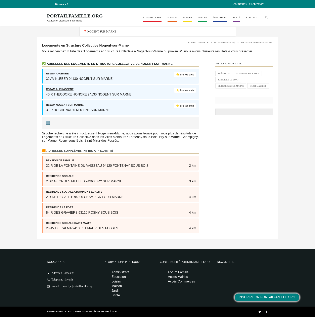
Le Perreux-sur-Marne (231, 86)
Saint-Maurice (258, 86)
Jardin (202, 17)
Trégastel (224, 73)
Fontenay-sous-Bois (247, 73)
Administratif (152, 17)
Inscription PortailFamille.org (267, 297)
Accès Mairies (178, 276)
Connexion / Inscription (248, 4)
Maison (172, 17)
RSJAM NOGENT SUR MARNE (65, 104)
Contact (252, 17)
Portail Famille (198, 42)
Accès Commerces (181, 281)
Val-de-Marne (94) (224, 42)
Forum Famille (178, 272)
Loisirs (187, 17)
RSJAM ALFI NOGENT (60, 89)
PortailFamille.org (75, 15)
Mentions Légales (107, 311)
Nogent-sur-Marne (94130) (256, 42)
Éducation (220, 17)
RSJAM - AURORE (57, 73)
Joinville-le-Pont (228, 80)
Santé (236, 17)
